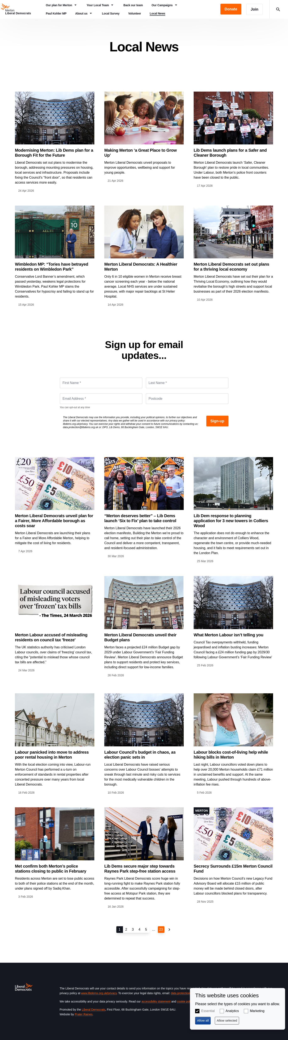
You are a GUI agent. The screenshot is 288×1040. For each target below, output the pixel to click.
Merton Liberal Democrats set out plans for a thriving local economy (231, 266)
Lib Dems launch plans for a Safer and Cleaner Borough (230, 152)
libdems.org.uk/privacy (75, 424)
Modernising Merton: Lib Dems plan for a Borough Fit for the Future (54, 152)
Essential (208, 1011)
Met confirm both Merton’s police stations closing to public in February (50, 868)
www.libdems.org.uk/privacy (99, 993)
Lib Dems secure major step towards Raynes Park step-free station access (139, 868)
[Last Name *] (187, 383)
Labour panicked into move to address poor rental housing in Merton (52, 754)
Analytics (232, 1011)
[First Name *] (101, 383)
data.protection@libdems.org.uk (80, 427)
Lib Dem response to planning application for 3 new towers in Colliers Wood (231, 520)
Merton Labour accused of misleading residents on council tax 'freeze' (51, 637)
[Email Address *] (101, 398)
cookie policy (185, 1001)
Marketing (257, 1011)
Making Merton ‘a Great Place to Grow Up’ (140, 152)
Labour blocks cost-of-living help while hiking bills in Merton (231, 754)
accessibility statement (155, 1001)
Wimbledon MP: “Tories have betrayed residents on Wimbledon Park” (51, 266)
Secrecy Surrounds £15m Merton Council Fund (233, 868)
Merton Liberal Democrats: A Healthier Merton (140, 266)
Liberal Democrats (93, 1009)
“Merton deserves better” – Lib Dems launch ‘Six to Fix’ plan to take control (140, 518)
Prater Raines (83, 1014)
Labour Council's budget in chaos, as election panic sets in (140, 754)
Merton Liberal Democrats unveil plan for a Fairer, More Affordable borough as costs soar (54, 520)
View (54, 142)
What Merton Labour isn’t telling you (228, 635)
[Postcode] (187, 398)
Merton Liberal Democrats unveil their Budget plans (140, 637)
